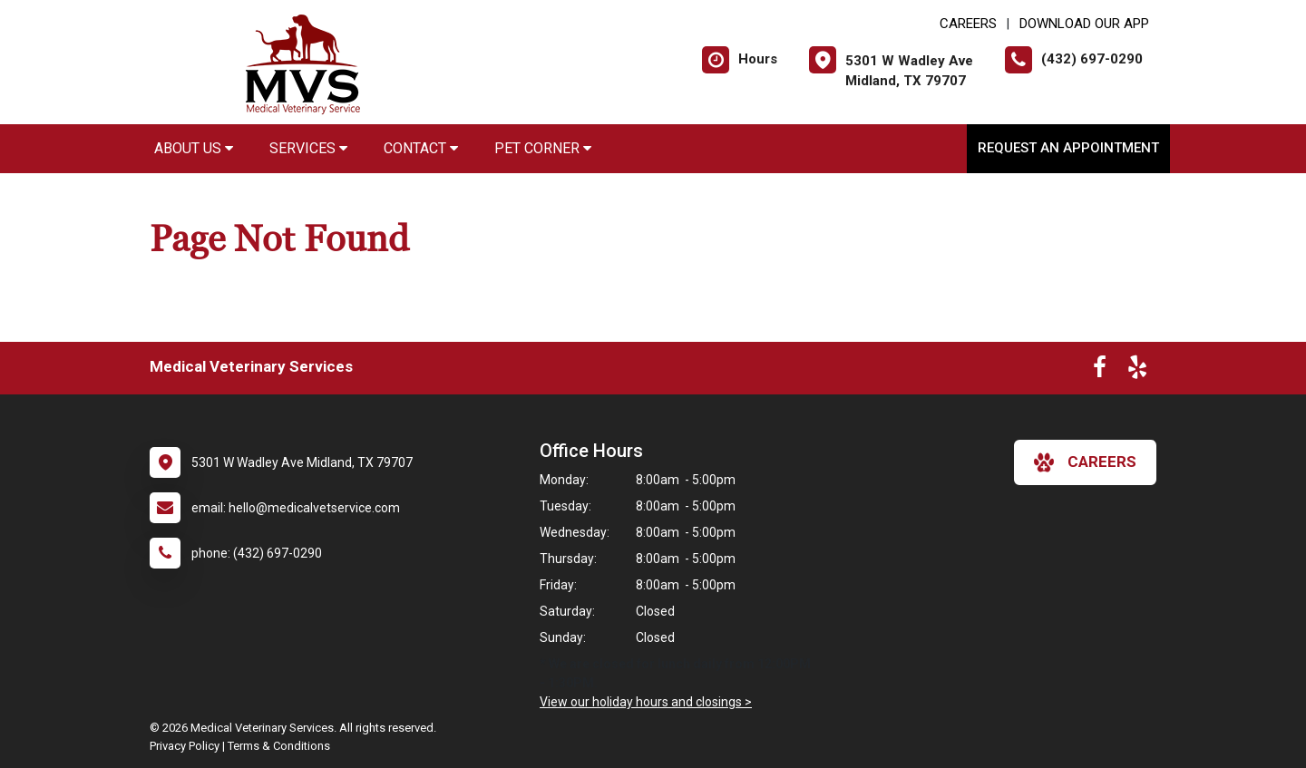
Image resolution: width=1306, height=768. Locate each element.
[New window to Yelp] (1137, 371)
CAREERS (968, 23)
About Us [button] (193, 148)
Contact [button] (421, 148)
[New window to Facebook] (1100, 371)
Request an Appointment (1068, 148)
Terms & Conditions (279, 746)
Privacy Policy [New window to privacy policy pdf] (184, 746)
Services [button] (308, 148)
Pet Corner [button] (542, 148)
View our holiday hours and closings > (646, 702)
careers (1085, 462)
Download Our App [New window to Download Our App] (1084, 23)
